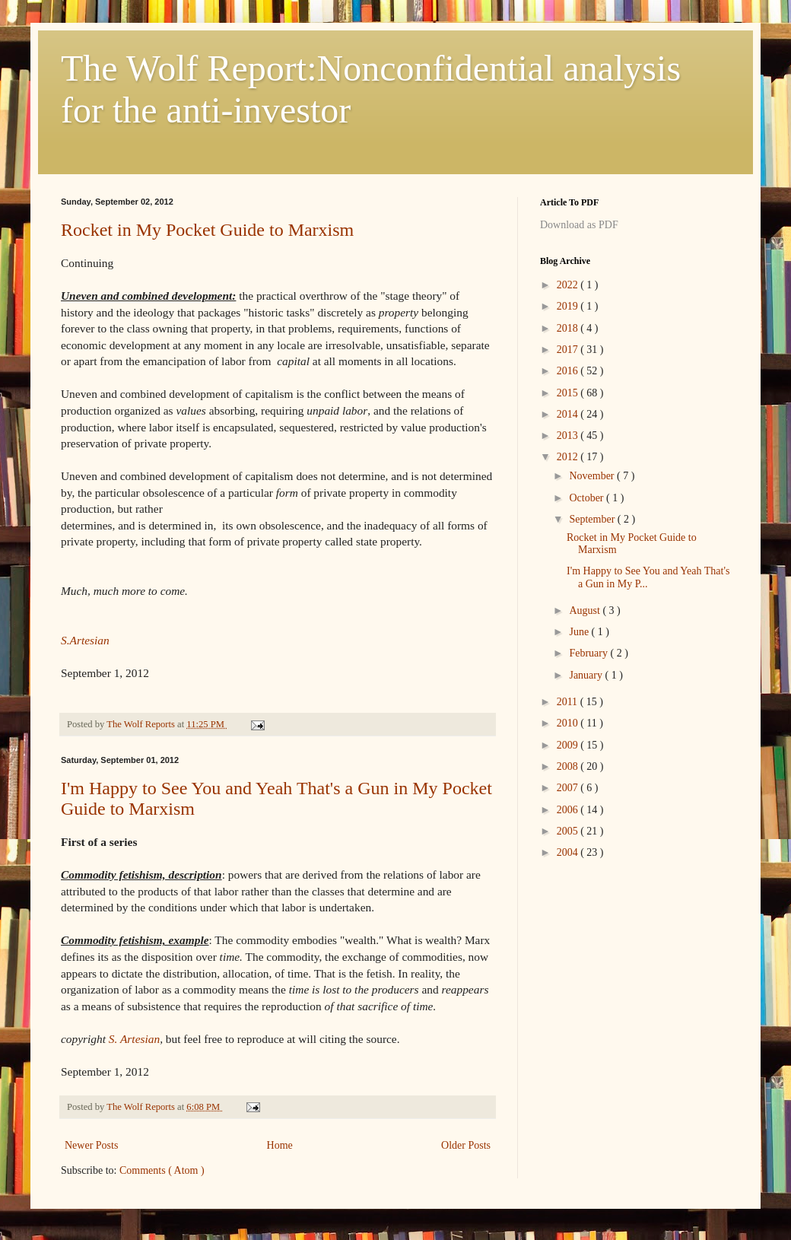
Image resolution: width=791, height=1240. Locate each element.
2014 (569, 414)
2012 (569, 457)
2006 (569, 810)
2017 (569, 349)
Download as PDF (579, 225)
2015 (569, 393)
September (593, 519)
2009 (569, 745)
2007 (569, 787)
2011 (568, 701)
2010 (569, 723)
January (587, 675)
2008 (569, 766)
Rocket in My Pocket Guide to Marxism (207, 230)
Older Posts (466, 1145)
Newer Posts (91, 1145)
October (587, 498)
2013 (569, 435)
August (585, 610)
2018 (569, 328)
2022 (569, 285)
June (580, 631)
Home (280, 1145)
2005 (569, 831)
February (589, 653)
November (593, 476)
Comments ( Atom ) (162, 1170)
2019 (569, 306)
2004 (569, 852)
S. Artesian (133, 1038)
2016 (569, 371)
